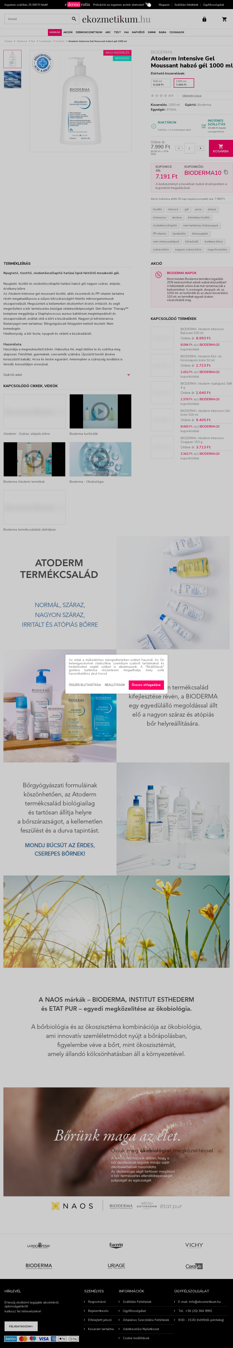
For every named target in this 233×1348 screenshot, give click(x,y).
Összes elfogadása (146, 685)
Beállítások (115, 685)
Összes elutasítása (85, 685)
